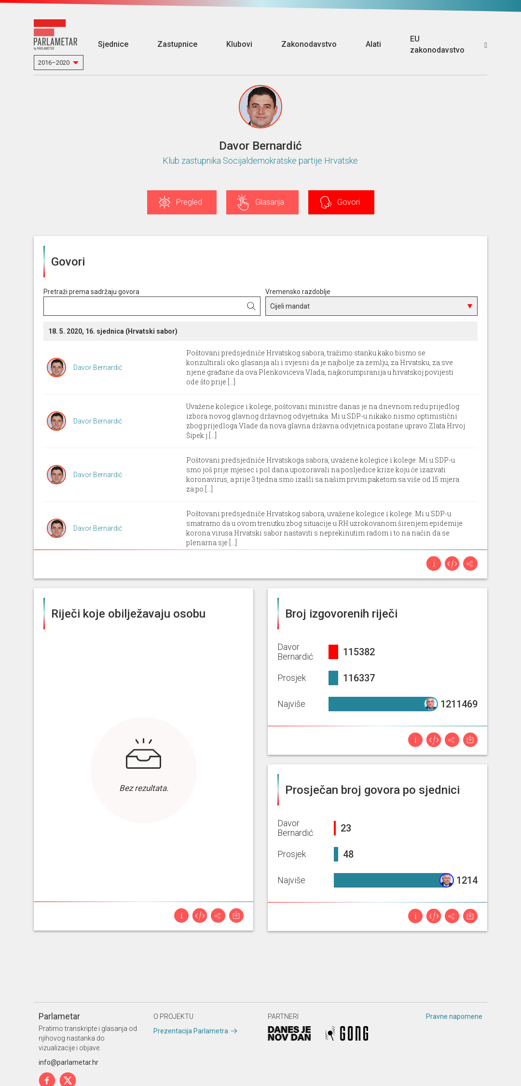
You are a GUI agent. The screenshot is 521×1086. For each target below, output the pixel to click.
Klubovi (239, 44)
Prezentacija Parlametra (190, 1031)
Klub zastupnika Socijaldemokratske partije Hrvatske (260, 160)
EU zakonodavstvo (437, 44)
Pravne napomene (454, 1016)
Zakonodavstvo (309, 44)
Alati (373, 44)
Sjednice (113, 44)
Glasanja (269, 202)
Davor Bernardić (97, 367)
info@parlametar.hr (68, 1062)
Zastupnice (177, 44)
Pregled (189, 202)
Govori (348, 202)
